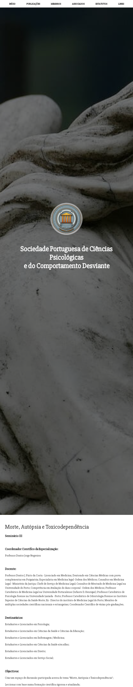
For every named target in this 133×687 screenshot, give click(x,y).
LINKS (121, 4)
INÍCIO (12, 4)
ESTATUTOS (101, 4)
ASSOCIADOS (78, 4)
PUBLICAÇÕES (33, 4)
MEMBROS (56, 4)
